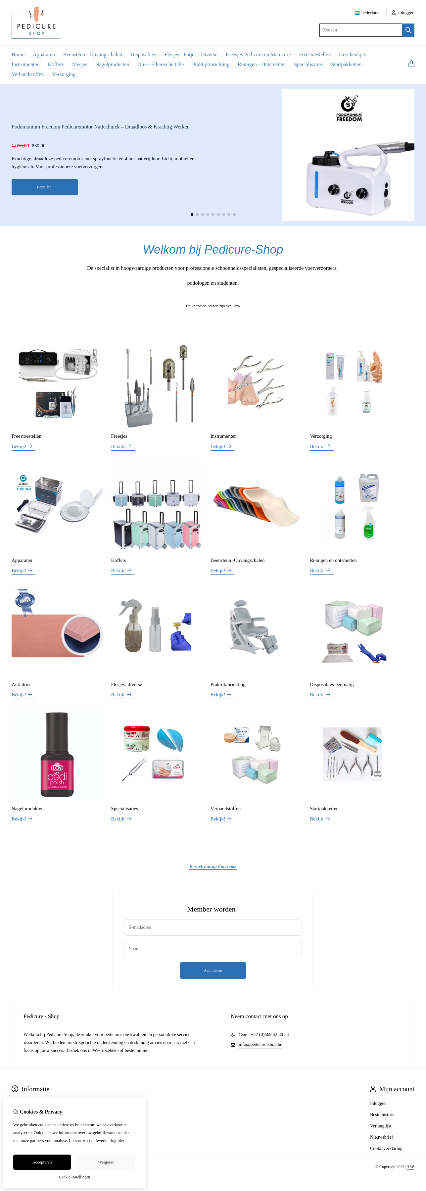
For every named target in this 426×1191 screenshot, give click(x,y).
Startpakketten (346, 64)
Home (18, 54)
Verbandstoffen (28, 74)
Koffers (56, 64)
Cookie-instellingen (74, 1177)
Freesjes (119, 436)
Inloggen (378, 1103)
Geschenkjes (352, 54)
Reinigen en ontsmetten (333, 560)
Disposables (143, 54)
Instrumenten (25, 64)
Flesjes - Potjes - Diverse (191, 54)
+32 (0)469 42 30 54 (270, 1034)
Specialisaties (308, 64)
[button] (192, 214)
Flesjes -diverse (126, 684)
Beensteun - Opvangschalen (92, 54)
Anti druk (21, 684)
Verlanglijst (381, 1125)
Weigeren (106, 1162)
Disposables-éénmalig (332, 684)
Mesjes (79, 64)
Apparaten (44, 54)
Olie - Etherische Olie (161, 64)
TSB (410, 1167)
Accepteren (42, 1162)
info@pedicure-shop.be (260, 1044)
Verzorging (63, 74)
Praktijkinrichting (210, 64)
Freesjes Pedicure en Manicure (258, 54)
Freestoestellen (315, 54)
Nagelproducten (112, 64)
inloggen (403, 12)
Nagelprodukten (28, 808)
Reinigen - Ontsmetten (262, 64)
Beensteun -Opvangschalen (238, 560)
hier (121, 1140)
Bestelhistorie (383, 1114)
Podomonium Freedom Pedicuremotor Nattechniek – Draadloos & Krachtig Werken (101, 126)
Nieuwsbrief (381, 1137)
